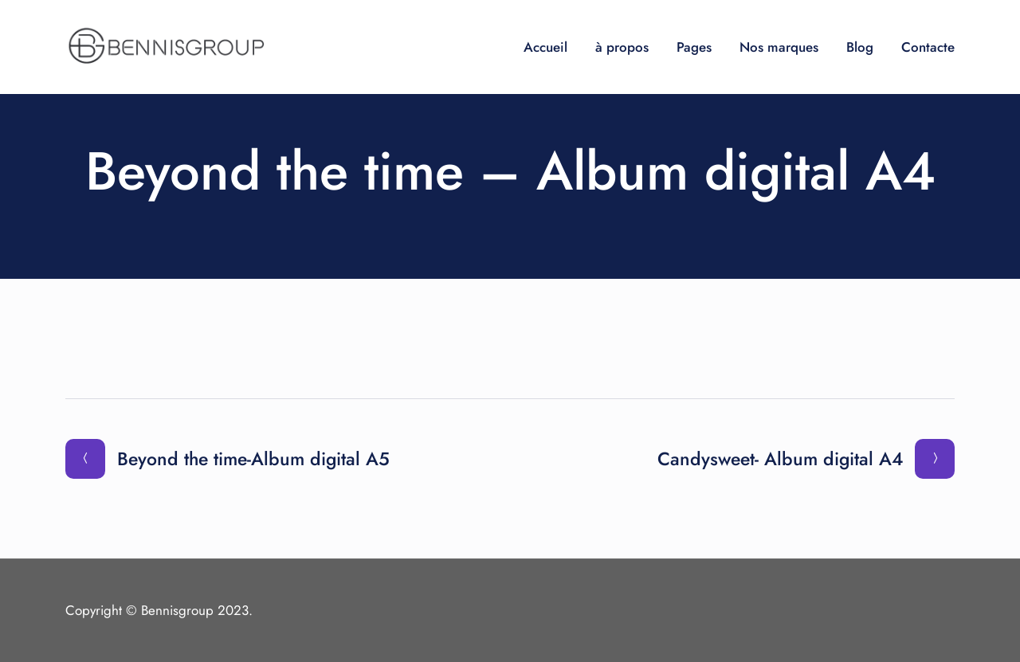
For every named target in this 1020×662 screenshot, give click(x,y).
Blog (859, 47)
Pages (694, 47)
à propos (622, 47)
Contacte (928, 47)
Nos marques (779, 47)
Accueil (545, 47)
